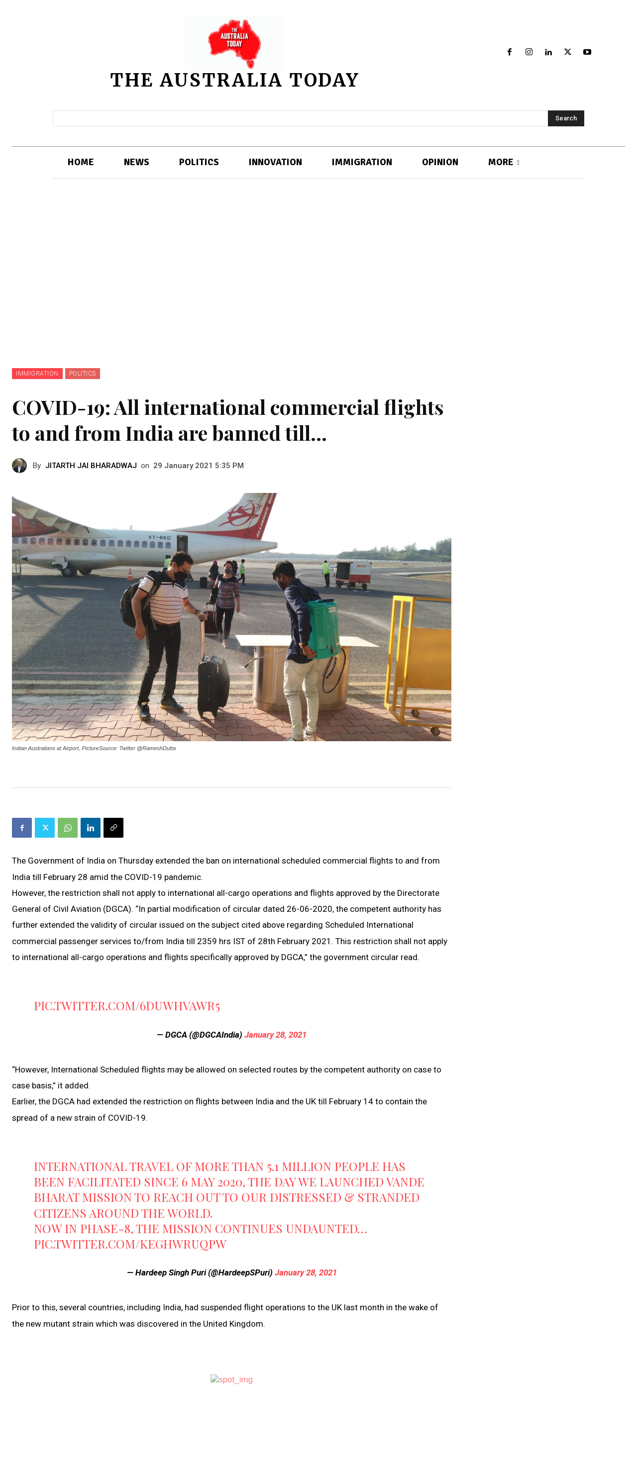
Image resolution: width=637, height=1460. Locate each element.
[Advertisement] (318, 293)
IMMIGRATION (37, 373)
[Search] (566, 118)
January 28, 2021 (275, 1035)
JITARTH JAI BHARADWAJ (91, 465)
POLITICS (82, 373)
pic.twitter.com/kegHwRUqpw (130, 1244)
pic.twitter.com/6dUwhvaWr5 (127, 1005)
